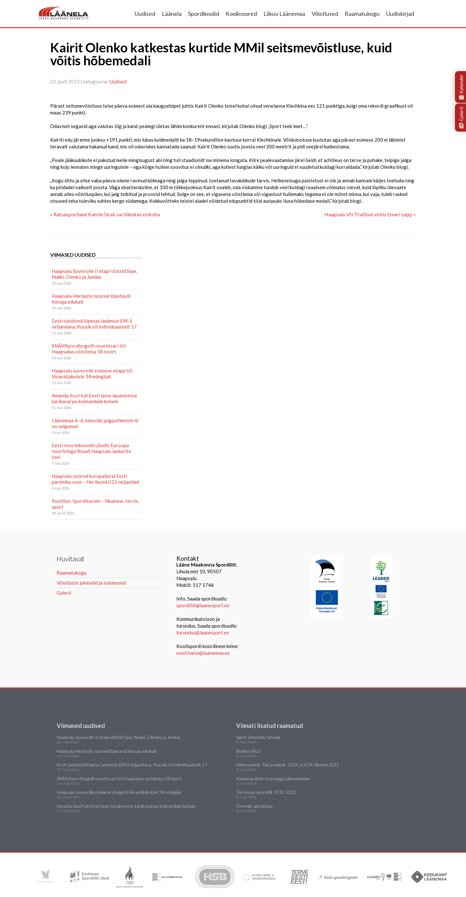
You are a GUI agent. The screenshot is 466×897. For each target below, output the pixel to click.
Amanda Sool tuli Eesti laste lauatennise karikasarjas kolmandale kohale (94, 398)
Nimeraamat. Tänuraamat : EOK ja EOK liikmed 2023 (287, 764)
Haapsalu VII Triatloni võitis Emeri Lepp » (370, 214)
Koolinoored (241, 13)
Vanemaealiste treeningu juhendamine (273, 778)
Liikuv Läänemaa (284, 13)
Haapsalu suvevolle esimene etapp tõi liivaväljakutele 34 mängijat (92, 373)
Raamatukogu (362, 13)
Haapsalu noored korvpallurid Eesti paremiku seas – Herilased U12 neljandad (95, 479)
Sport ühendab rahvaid (258, 737)
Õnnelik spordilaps (254, 806)
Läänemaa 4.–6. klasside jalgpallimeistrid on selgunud (95, 423)
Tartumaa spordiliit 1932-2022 (266, 792)
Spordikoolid (203, 13)
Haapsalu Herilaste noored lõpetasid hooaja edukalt (91, 299)
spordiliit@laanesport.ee (202, 605)
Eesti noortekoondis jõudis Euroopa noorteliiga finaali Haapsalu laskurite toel (91, 451)
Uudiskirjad (400, 13)
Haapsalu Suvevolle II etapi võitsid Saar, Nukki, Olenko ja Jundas (94, 274)
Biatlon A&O (248, 751)
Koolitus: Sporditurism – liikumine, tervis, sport (95, 504)
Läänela (172, 13)
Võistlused (325, 13)
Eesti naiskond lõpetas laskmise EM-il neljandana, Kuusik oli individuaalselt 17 (94, 324)
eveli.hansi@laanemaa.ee (203, 653)
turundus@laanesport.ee (203, 632)
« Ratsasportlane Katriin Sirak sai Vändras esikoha (105, 214)
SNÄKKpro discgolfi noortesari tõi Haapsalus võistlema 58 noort (89, 348)
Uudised (145, 13)
